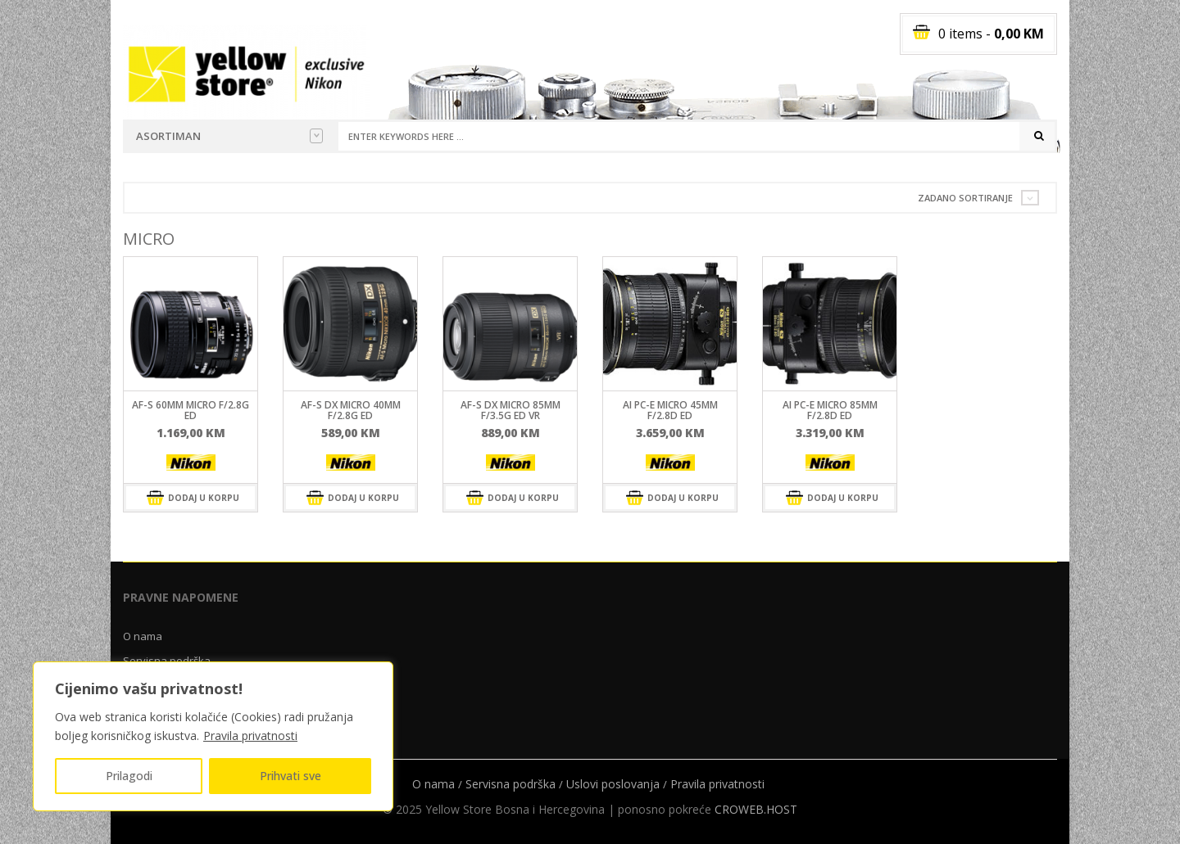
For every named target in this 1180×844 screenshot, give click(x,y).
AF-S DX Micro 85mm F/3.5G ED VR (510, 410)
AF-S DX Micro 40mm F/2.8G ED (351, 410)
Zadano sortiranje (965, 198)
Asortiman (229, 136)
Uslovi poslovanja (613, 784)
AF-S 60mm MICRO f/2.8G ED (190, 410)
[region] (213, 736)
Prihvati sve (290, 775)
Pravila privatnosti (250, 735)
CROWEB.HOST (756, 809)
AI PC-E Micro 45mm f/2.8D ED (670, 410)
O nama (142, 636)
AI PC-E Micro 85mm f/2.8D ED (830, 410)
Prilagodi (129, 775)
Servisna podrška (510, 784)
